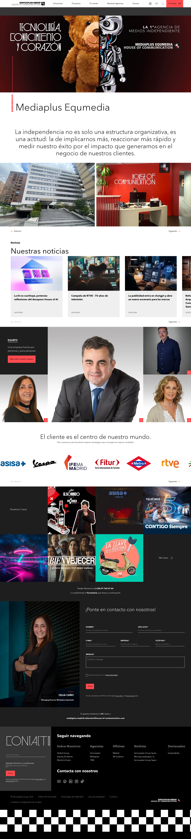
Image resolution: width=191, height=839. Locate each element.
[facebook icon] (65, 781)
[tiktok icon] (82, 781)
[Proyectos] (76, 4)
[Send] (90, 686)
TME (92, 760)
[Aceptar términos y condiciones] (7, 766)
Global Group (63, 753)
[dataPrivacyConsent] (87, 675)
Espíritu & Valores (65, 757)
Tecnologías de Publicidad (72, 797)
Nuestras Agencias (115, 4)
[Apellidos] (161, 631)
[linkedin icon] (71, 781)
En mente (94, 4)
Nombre (90, 627)
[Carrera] (135, 4)
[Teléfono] (170, 644)
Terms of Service (130, 695)
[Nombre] (109, 631)
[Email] (25, 755)
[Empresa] (135, 644)
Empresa (125, 641)
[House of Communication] (165, 800)
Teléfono (160, 641)
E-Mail (89, 641)
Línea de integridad (96, 797)
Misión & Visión (64, 760)
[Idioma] (156, 4)
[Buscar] (163, 4)
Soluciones (58, 4)
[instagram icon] (76, 781)
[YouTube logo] (59, 781)
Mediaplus (94, 757)
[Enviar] (10, 773)
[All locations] (118, 756)
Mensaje (90, 654)
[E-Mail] (100, 644)
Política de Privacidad (47, 797)
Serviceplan (95, 753)
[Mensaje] (135, 662)
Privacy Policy (119, 695)
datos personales (112, 675)
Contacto (113, 797)
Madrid (116, 753)
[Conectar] (174, 3)
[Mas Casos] (167, 558)
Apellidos (143, 627)
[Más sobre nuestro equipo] (22, 359)
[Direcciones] (150, 4)
